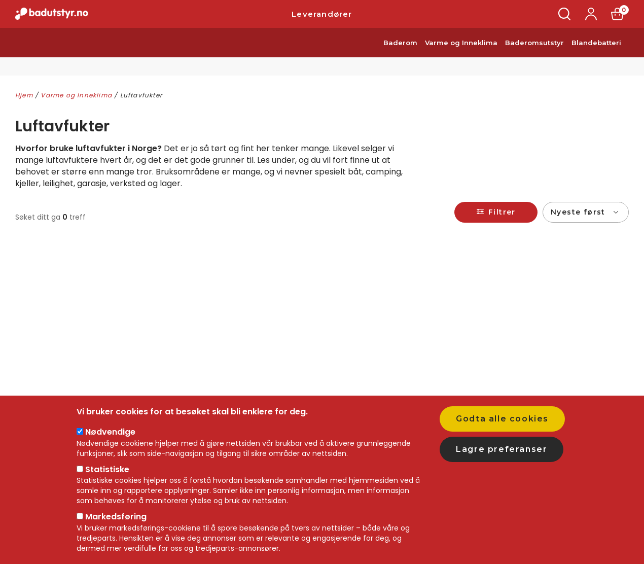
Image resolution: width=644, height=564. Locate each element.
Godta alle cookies (502, 419)
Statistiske (107, 469)
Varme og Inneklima (461, 55)
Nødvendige (110, 432)
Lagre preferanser (501, 449)
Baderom (400, 55)
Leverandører (322, 20)
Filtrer (502, 212)
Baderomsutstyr (534, 55)
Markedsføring (116, 516)
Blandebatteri (596, 55)
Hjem (24, 95)
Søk (564, 20)
